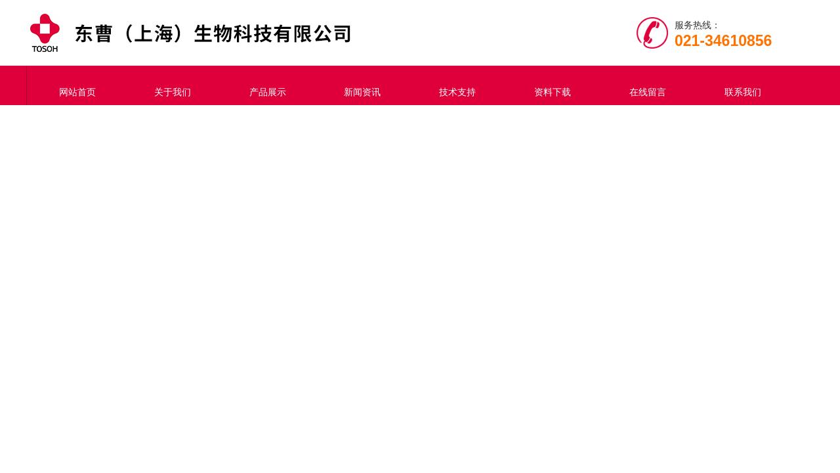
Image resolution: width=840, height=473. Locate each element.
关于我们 (169, 85)
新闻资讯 (359, 85)
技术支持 (454, 85)
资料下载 (549, 85)
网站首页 (74, 85)
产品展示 (264, 85)
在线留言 (644, 85)
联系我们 (739, 85)
